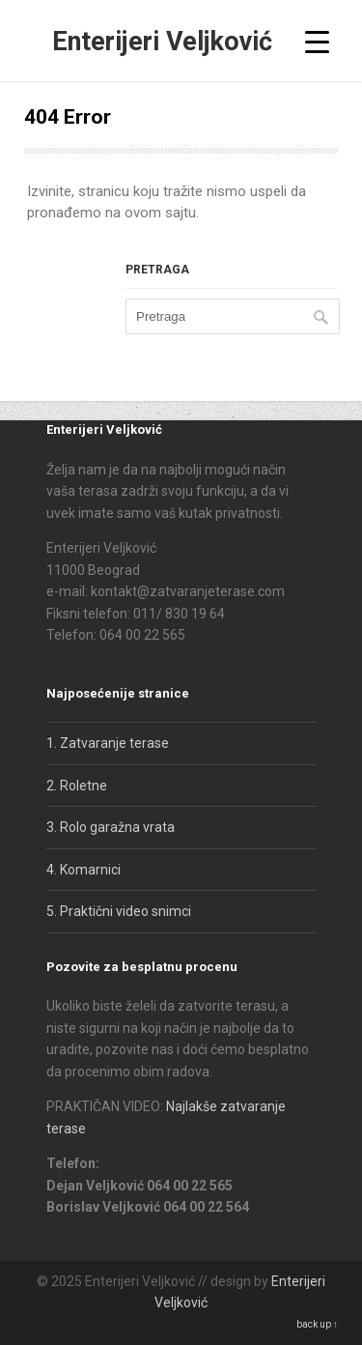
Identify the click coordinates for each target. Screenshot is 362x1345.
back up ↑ (317, 1324)
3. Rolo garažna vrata (110, 827)
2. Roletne (76, 785)
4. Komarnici (83, 869)
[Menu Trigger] (317, 41)
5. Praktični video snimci (118, 911)
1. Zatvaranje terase (107, 743)
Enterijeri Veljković (162, 41)
